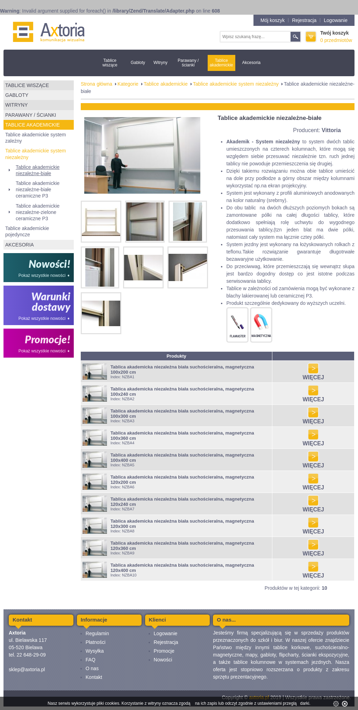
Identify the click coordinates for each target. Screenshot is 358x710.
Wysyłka (95, 651)
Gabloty (138, 62)
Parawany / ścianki (188, 62)
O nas (92, 668)
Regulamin (97, 633)
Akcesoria (251, 62)
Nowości (163, 659)
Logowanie (336, 20)
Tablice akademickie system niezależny (35, 154)
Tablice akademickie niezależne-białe (37, 170)
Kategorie (127, 84)
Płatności (96, 642)
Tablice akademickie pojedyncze (27, 231)
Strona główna (96, 84)
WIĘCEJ (313, 375)
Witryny (160, 62)
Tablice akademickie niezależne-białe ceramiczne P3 (37, 189)
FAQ (90, 659)
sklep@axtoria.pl (27, 669)
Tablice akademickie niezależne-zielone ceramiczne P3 (37, 212)
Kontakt (94, 677)
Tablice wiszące (109, 62)
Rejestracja (304, 20)
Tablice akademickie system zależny (35, 138)
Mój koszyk (272, 20)
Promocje (164, 651)
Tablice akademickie (221, 62)
